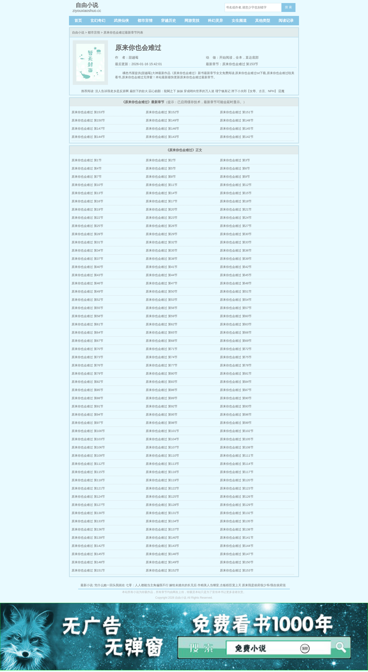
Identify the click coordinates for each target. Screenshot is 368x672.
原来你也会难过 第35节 (161, 250)
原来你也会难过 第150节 (88, 120)
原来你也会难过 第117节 (236, 472)
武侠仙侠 (121, 21)
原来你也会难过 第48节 (236, 283)
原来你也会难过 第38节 (161, 258)
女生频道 (239, 21)
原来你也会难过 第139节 (88, 537)
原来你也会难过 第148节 (236, 120)
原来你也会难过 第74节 (161, 357)
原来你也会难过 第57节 (236, 308)
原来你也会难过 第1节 (87, 160)
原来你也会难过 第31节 (87, 242)
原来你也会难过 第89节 (161, 398)
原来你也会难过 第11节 (161, 185)
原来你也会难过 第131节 (162, 513)
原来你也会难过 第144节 (88, 137)
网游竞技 (191, 21)
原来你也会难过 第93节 (236, 406)
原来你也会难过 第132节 (236, 513)
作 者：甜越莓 (126, 57)
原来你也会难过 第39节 (236, 258)
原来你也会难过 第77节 (161, 365)
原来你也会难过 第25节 (87, 226)
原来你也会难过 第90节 (236, 398)
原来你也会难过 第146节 (162, 128)
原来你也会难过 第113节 (162, 464)
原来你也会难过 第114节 (236, 464)
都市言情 (145, 21)
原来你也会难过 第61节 (87, 324)
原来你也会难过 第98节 (161, 422)
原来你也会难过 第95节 (161, 414)
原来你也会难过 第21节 (236, 209)
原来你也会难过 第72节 (236, 349)
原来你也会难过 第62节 (161, 324)
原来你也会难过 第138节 (236, 529)
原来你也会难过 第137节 (162, 529)
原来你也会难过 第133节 (88, 521)
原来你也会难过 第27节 (236, 226)
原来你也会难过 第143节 (162, 137)
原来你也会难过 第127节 (88, 505)
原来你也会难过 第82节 (87, 381)
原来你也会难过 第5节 (161, 168)
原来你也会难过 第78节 (236, 365)
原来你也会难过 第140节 (162, 537)
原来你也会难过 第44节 (161, 275)
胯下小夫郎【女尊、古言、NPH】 (254, 91)
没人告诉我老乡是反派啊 (112, 91)
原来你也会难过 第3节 (235, 160)
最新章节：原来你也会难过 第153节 (232, 64)
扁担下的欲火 (139, 91)
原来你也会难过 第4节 (87, 168)
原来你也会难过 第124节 (88, 496)
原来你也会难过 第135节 (236, 521)
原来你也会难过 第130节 (88, 513)
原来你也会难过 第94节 (87, 414)
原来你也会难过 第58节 (87, 316)
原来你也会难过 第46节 (87, 283)
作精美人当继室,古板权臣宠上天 (219, 585)
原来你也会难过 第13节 (87, 193)
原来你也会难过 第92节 (161, 406)
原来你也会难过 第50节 (161, 291)
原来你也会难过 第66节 (236, 332)
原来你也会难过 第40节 (87, 267)
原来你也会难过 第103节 (88, 439)
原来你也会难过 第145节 (236, 128)
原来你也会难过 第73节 (87, 357)
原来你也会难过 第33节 (236, 242)
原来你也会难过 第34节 (87, 250)
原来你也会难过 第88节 (87, 398)
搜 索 (288, 7)
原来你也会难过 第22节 (87, 217)
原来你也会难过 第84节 (236, 381)
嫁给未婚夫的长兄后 (183, 585)
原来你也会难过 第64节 (87, 332)
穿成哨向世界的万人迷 (199, 91)
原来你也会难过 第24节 (236, 217)
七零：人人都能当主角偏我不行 (147, 585)
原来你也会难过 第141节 (236, 537)
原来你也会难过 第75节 (236, 357)
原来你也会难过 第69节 (236, 340)
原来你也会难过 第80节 (161, 373)
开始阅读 (225, 57)
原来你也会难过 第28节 (87, 234)
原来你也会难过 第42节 (236, 267)
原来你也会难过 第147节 (88, 128)
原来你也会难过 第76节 (87, 365)
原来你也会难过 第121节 (88, 488)
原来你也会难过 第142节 (236, 137)
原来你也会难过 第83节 (161, 381)
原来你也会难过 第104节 (162, 439)
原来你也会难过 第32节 (161, 242)
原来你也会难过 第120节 (236, 480)
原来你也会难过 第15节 (236, 193)
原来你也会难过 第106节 (88, 447)
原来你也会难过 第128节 (162, 505)
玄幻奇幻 (97, 21)
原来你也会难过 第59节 (161, 316)
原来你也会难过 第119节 (162, 480)
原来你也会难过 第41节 (161, 267)
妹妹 (180, 91)
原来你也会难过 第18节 (236, 201)
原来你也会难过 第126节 (236, 496)
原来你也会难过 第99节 (236, 422)
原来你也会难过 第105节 (236, 439)
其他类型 (262, 21)
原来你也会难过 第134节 (162, 521)
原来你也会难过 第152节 (162, 112)
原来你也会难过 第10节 (87, 185)
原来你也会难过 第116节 (162, 472)
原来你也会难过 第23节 (161, 217)
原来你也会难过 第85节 (87, 390)
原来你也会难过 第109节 (88, 455)
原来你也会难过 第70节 (87, 349)
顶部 (305, 648)
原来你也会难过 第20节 (161, 209)
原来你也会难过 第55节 (87, 308)
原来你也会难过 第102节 (236, 431)
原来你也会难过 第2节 (161, 160)
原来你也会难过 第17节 (161, 201)
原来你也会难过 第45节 (236, 275)
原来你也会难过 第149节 (162, 120)
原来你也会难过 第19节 (87, 209)
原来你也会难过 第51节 (236, 291)
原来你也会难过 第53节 (161, 299)
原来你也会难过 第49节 (87, 291)
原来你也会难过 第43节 (87, 275)
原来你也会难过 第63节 (236, 324)
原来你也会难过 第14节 (161, 193)
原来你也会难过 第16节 (87, 201)
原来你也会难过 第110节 (162, 455)
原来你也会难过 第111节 (236, 455)
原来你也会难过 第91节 (87, 406)
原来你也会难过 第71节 (161, 349)
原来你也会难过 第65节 (161, 332)
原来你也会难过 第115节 (88, 472)
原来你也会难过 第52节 (87, 299)
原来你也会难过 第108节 (236, 447)
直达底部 (252, 57)
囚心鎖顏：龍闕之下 (162, 91)
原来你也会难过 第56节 (161, 308)
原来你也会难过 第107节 (162, 447)
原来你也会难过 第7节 (87, 176)
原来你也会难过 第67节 (87, 340)
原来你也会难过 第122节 (162, 488)
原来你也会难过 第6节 (235, 168)
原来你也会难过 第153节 (88, 112)
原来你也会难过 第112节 (88, 464)
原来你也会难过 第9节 (235, 176)
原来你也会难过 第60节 (236, 316)
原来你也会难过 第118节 (88, 480)
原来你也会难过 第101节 (162, 431)
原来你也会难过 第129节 (236, 505)
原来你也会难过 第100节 (88, 431)
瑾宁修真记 (222, 91)
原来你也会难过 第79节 (87, 373)
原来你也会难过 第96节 (236, 414)
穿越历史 (168, 21)
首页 (78, 21)
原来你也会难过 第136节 (88, 529)
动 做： (212, 57)
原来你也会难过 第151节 (236, 112)
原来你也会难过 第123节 (236, 488)
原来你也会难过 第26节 (161, 226)
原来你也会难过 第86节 (161, 390)
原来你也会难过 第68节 (161, 340)
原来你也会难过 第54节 (236, 299)
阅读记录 (286, 21)
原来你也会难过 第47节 (161, 283)
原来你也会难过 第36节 (236, 250)
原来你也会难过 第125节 (162, 496)
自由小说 (78, 32)
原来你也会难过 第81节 (236, 373)
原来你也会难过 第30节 (236, 234)
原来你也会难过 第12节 (236, 185)
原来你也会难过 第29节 (161, 234)
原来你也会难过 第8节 (161, 176)
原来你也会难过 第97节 (87, 422)
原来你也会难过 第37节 (87, 258)
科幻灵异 (215, 21)
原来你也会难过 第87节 (236, 390)
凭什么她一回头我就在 (109, 585)
